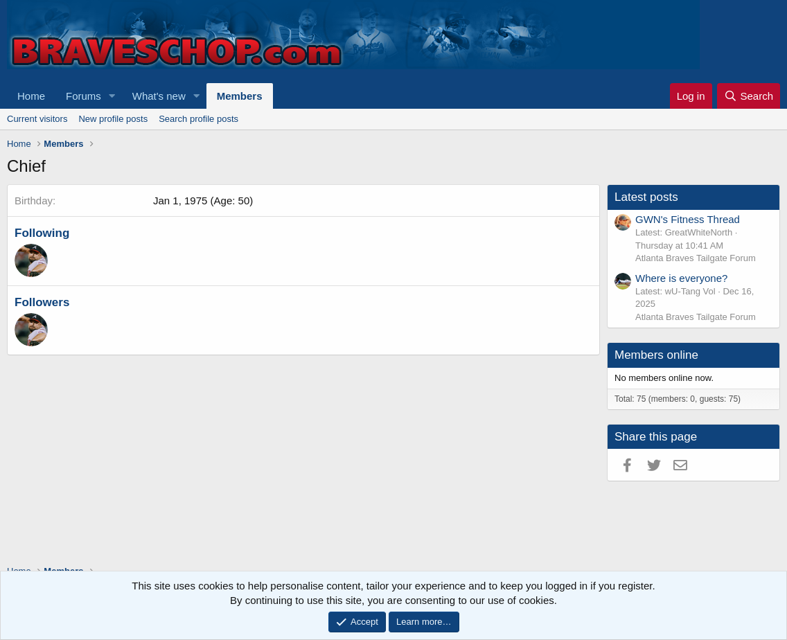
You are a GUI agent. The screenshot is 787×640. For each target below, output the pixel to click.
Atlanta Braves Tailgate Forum (695, 258)
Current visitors (37, 119)
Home (31, 96)
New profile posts (113, 119)
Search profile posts (198, 119)
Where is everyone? (681, 278)
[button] (112, 96)
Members (240, 96)
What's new (159, 96)
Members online (656, 355)
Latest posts (646, 197)
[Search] (748, 96)
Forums (83, 96)
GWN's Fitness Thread (687, 219)
